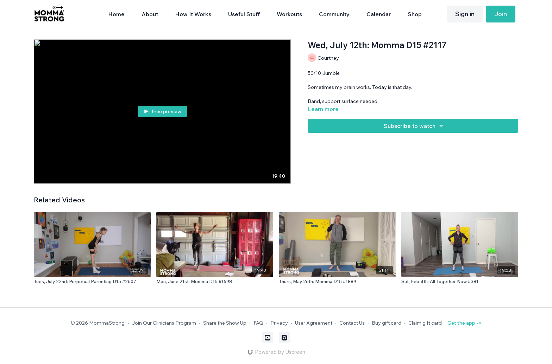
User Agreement (313, 323)
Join (500, 14)
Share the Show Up (224, 323)
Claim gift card (425, 323)
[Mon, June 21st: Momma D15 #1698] (214, 281)
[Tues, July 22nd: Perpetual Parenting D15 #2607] (92, 281)
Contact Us (352, 323)
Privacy (279, 323)
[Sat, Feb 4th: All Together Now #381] (459, 281)
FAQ (258, 323)
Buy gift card (386, 323)
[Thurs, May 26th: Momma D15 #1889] (337, 281)
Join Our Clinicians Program (164, 323)
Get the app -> (464, 323)
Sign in (465, 14)
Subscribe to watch (414, 126)
